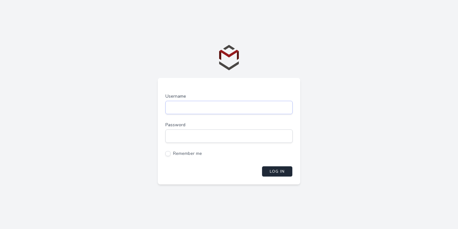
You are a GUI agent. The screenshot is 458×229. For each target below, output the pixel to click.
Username (175, 96)
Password (175, 125)
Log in (277, 171)
